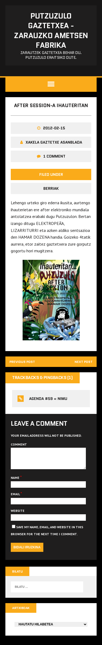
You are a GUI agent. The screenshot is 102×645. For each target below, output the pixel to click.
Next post (84, 361)
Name (15, 482)
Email (15, 498)
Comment (19, 444)
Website (17, 515)
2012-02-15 (54, 128)
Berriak (51, 188)
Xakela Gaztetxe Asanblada (54, 142)
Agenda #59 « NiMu (48, 398)
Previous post (22, 361)
